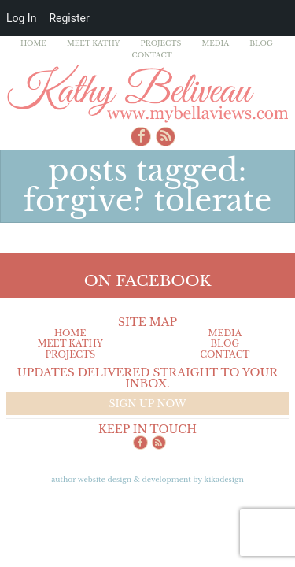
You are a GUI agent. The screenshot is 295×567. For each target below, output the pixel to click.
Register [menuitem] (69, 18)
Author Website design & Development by (147, 479)
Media (215, 43)
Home (33, 43)
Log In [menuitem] (21, 18)
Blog (261, 43)
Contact (152, 54)
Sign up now (147, 404)
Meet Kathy (93, 43)
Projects (161, 43)
